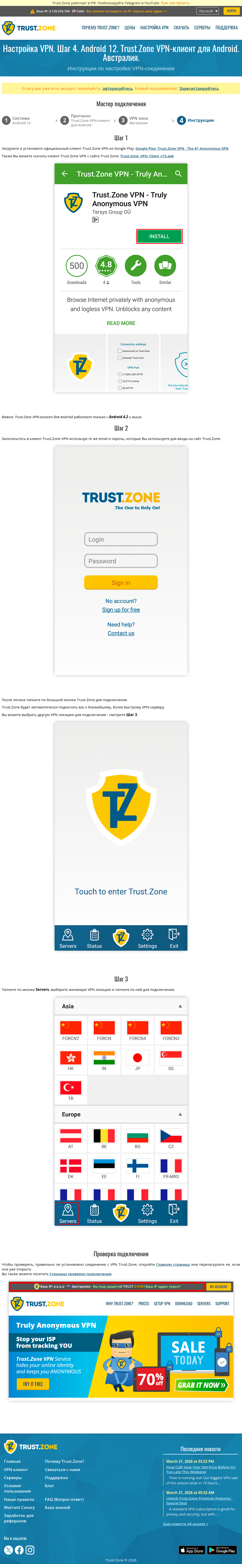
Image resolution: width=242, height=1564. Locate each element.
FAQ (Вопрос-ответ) (64, 1499)
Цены (130, 28)
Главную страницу (173, 1264)
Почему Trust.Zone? (100, 28)
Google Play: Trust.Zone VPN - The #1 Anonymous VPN (182, 148)
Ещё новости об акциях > (185, 1523)
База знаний (57, 1507)
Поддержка (227, 28)
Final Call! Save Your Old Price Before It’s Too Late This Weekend (201, 1469)
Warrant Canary (19, 1507)
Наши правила (19, 1499)
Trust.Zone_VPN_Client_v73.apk (147, 156)
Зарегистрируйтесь (199, 88)
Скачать (181, 28)
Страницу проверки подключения (80, 1273)
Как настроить (175, 2)
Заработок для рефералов (19, 1518)
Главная (12, 1461)
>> (127, 11)
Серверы (202, 28)
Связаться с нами (62, 1469)
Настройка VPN (154, 28)
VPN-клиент (16, 1469)
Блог (49, 1485)
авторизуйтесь (118, 88)
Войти (231, 11)
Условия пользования (17, 1488)
